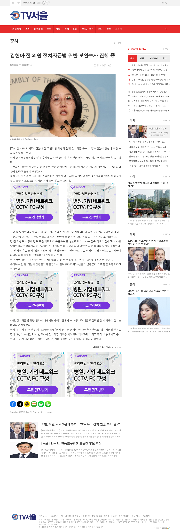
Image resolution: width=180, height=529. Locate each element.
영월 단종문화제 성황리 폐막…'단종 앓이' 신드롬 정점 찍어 (151, 91)
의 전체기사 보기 (105, 347)
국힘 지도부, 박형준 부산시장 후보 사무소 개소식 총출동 (149, 146)
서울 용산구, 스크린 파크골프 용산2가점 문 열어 (151, 110)
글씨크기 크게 (115, 65)
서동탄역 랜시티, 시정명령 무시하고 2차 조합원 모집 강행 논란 (151, 96)
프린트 (104, 65)
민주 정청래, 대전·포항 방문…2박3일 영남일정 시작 (149, 156)
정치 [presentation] (165, 58)
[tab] (132, 58)
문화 (132, 284)
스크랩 (109, 65)
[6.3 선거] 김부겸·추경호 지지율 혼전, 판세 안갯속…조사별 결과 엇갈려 (149, 165)
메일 (100, 65)
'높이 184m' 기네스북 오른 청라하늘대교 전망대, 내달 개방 (151, 84)
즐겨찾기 (18, 3)
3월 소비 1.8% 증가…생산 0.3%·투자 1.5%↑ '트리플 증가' (151, 74)
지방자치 (38, 29)
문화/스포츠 (87, 29)
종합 (27, 29)
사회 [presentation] (142, 58)
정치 (66, 29)
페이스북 (13, 404)
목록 (95, 65)
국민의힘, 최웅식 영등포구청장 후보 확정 (150, 101)
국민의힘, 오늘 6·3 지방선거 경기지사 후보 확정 (149, 151)
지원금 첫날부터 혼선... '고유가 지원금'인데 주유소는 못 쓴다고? (151, 105)
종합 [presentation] (132, 58)
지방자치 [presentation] (154, 58)
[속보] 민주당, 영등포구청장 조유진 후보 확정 (149, 142)
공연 (100, 29)
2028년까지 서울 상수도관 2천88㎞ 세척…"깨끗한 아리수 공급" (151, 70)
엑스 (20, 404)
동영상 (118, 29)
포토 (109, 29)
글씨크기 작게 (119, 65)
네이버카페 (41, 404)
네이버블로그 (34, 404)
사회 (58, 29)
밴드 (48, 404)
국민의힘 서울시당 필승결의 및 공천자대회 (148, 161)
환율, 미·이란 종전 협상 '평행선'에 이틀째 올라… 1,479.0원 (151, 65)
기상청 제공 (45, 4)
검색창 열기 (167, 29)
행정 (49, 29)
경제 (75, 29)
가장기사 (137, 49)
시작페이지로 (13, 3)
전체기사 (16, 29)
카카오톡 (27, 404)
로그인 (164, 2)
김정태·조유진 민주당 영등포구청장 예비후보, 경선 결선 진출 (151, 79)
